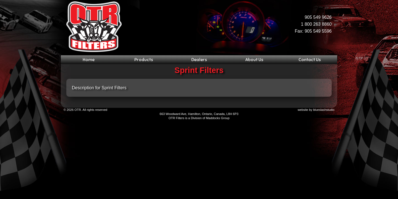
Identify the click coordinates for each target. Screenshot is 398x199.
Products (143, 59)
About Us (254, 59)
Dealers (199, 59)
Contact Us (309, 59)
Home (89, 59)
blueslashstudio (323, 109)
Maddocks (213, 118)
